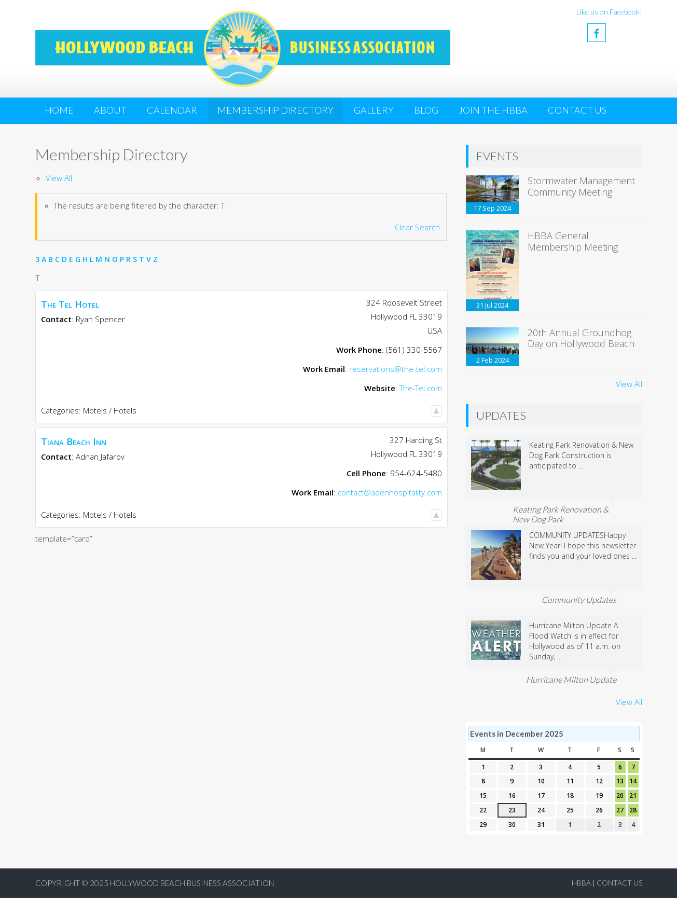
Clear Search (417, 227)
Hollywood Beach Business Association (192, 883)
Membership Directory (275, 110)
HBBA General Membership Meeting (573, 241)
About (110, 110)
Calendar (172, 110)
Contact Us (577, 110)
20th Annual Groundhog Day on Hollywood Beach (581, 338)
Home (59, 110)
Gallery (374, 110)
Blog (426, 110)
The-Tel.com (420, 388)
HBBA (581, 882)
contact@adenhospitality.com (390, 492)
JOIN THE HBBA (493, 110)
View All (59, 178)
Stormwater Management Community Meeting (581, 186)
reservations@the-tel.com (395, 369)
